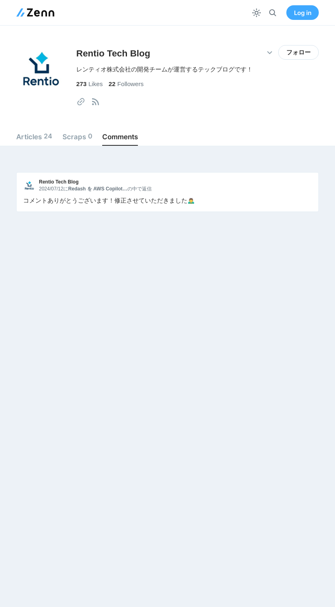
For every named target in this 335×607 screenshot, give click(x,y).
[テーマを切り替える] (256, 13)
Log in (302, 13)
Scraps (77, 136)
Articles (34, 136)
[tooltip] (81, 101)
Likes (89, 83)
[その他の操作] (269, 52)
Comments (120, 136)
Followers (126, 83)
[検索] (272, 12)
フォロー (298, 52)
